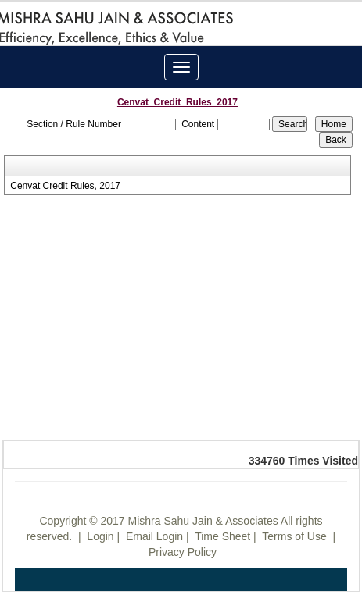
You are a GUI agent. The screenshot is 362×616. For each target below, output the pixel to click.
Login (100, 536)
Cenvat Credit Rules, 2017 (65, 185)
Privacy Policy (183, 552)
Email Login (154, 536)
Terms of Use (294, 536)
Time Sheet (222, 536)
